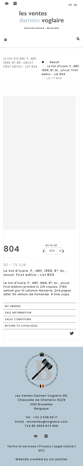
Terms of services (22, 446)
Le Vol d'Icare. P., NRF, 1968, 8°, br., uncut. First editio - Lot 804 (61, 70)
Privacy (45, 446)
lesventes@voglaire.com (47, 422)
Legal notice (64, 446)
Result (54, 62)
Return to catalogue (21, 325)
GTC (41, 450)
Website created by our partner (41, 459)
